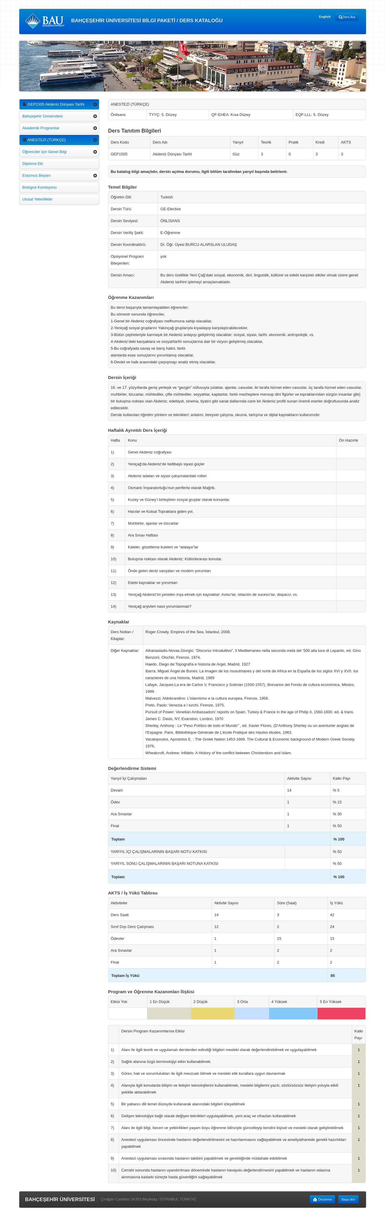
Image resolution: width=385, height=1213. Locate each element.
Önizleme (322, 1200)
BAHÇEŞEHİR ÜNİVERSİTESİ (60, 1199)
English (325, 16)
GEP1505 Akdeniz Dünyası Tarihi (53, 104)
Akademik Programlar (41, 128)
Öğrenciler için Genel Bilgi (45, 151)
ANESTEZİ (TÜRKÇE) (44, 140)
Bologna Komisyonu (40, 187)
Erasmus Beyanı (37, 175)
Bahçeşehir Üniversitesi (43, 116)
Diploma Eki (33, 163)
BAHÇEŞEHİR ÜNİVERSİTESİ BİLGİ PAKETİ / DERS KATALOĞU (124, 21)
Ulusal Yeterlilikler (38, 199)
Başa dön (348, 1199)
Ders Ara (346, 17)
